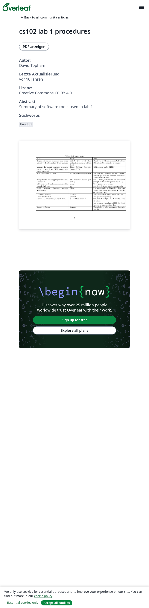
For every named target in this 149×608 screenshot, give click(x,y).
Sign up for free (74, 320)
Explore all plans (74, 330)
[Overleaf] (16, 7)
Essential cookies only (22, 602)
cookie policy (43, 596)
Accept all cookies (57, 603)
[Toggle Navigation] (141, 7)
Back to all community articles (44, 17)
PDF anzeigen (34, 46)
